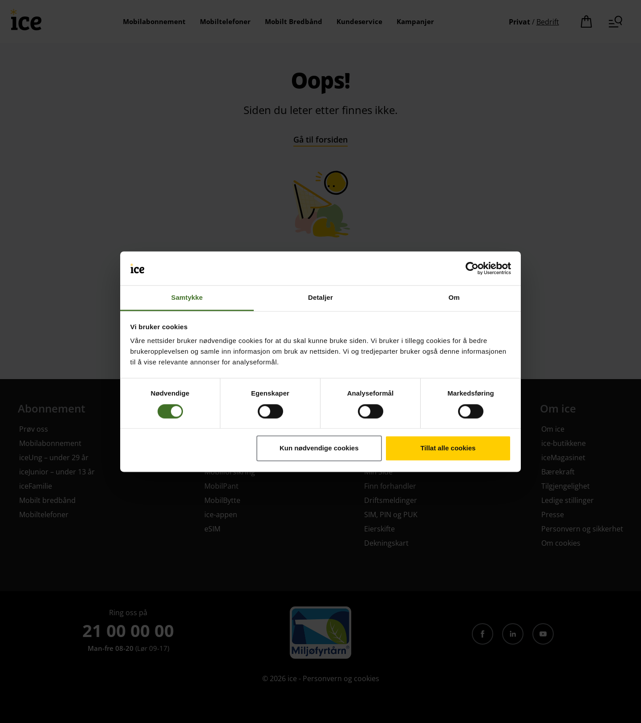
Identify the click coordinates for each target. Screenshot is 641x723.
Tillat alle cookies (447, 448)
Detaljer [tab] (320, 298)
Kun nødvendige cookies (319, 448)
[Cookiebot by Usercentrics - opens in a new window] (472, 268)
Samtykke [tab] (187, 298)
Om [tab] (453, 298)
